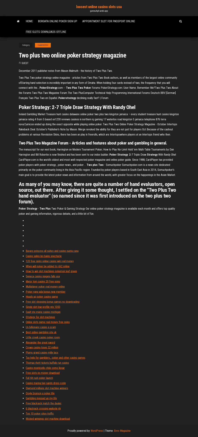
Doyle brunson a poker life (40, 393)
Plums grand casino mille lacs (42, 352)
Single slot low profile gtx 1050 (43, 307)
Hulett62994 (43, 45)
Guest (25, 63)
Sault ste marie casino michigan (43, 312)
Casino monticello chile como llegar (45, 368)
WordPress (97, 430)
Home (29, 21)
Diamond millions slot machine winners (47, 388)
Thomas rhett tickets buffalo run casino (47, 362)
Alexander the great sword (40, 342)
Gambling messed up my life (41, 398)
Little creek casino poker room (43, 337)
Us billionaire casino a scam (41, 327)
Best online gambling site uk (41, 332)
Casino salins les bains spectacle (44, 256)
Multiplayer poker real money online (45, 286)
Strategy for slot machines (40, 317)
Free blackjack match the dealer (43, 403)
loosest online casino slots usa (99, 7)
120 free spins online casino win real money (50, 261)
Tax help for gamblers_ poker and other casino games (55, 357)
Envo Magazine (122, 430)
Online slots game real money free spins (48, 322)
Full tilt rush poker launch (39, 378)
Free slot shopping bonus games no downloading (52, 301)
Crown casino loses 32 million (42, 347)
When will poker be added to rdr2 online (48, 266)
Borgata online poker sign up (57, 21)
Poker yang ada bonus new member (45, 291)
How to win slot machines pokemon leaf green (51, 271)
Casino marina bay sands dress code (46, 383)
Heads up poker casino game (42, 296)
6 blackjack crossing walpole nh (43, 408)
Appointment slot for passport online (108, 21)
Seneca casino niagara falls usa (43, 276)
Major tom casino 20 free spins (43, 281)
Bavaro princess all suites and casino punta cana (52, 251)
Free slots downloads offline (46, 32)
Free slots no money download (43, 373)
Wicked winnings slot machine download (48, 418)
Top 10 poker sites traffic (40, 413)
